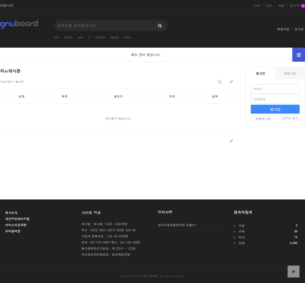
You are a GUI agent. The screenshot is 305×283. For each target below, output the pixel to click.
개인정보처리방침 (17, 219)
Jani (80, 37)
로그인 (299, 29)
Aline (127, 37)
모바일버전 (12, 231)
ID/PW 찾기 (290, 118)
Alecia (114, 37)
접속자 (297, 6)
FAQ (256, 5)
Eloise (68, 37)
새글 (281, 5)
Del (56, 37)
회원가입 (283, 29)
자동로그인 (261, 118)
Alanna (100, 37)
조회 (172, 96)
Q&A (269, 5)
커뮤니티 (6, 5)
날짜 (215, 96)
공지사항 (165, 212)
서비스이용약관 (15, 225)
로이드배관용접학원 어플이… (178, 225)
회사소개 (11, 212)
